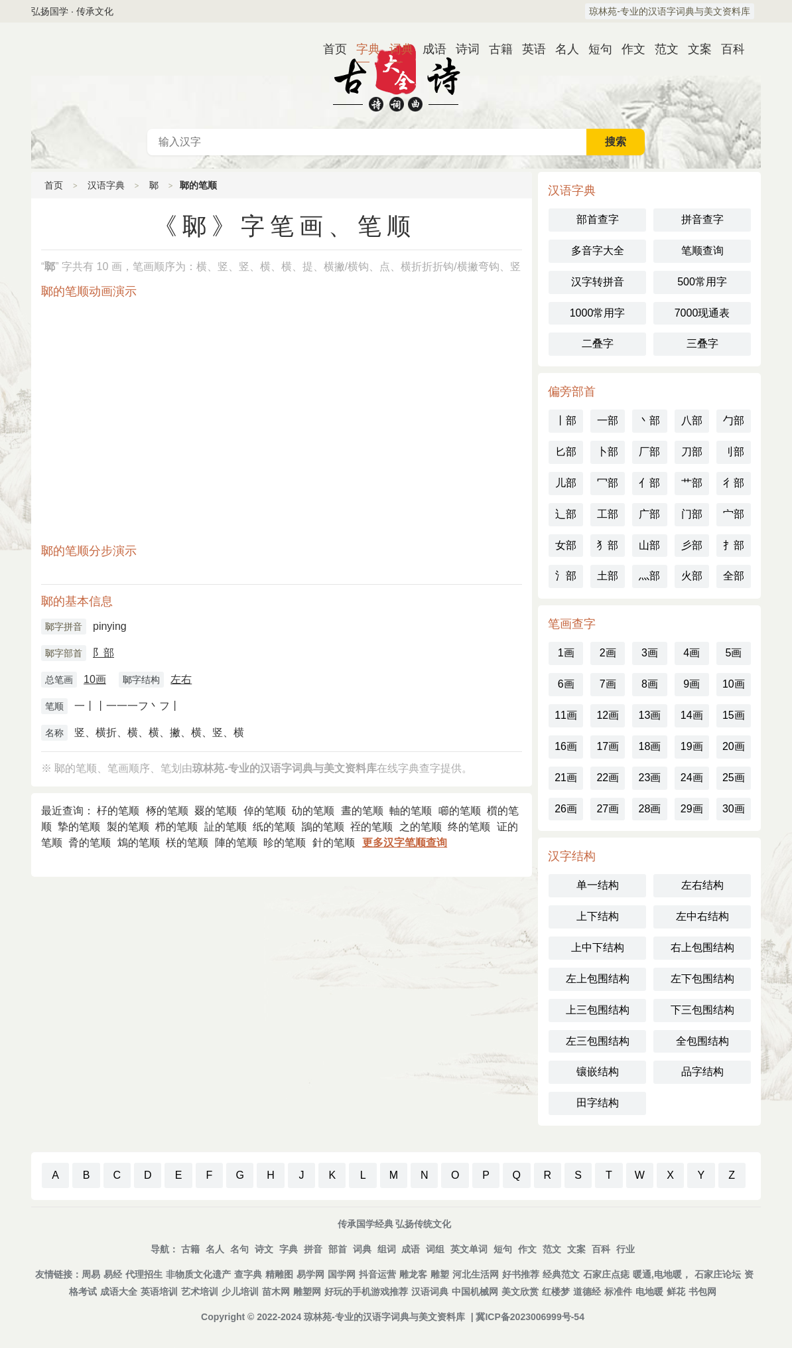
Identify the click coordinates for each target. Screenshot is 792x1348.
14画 (692, 715)
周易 (91, 1274)
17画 (607, 746)
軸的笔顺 (410, 810)
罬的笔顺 (215, 810)
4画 (691, 652)
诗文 (264, 1249)
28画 (650, 808)
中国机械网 (475, 1291)
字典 (362, 49)
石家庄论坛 (717, 1274)
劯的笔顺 (313, 810)
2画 (608, 652)
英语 (528, 49)
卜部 (607, 451)
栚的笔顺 (187, 842)
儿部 (565, 482)
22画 (607, 777)
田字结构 (597, 1102)
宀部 (733, 514)
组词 (386, 1249)
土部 (607, 575)
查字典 (248, 1274)
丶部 (649, 420)
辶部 (565, 514)
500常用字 (702, 281)
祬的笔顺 (371, 826)
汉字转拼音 (597, 281)
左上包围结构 (597, 978)
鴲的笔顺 (323, 826)
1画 (566, 652)
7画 (608, 684)
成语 (429, 49)
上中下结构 (597, 947)
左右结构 (702, 885)
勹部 (733, 420)
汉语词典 (429, 1291)
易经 (112, 1274)
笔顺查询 (702, 250)
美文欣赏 (520, 1291)
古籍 (495, 49)
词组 (435, 1249)
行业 (625, 1249)
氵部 (565, 575)
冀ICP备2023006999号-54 (530, 1316)
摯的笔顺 (79, 826)
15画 (733, 715)
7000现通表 (702, 313)
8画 (649, 684)
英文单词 (469, 1249)
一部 (607, 420)
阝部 (103, 652)
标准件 (618, 1291)
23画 (650, 777)
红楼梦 (556, 1291)
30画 (733, 808)
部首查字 (597, 219)
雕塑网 (307, 1291)
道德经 (587, 1291)
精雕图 (279, 1274)
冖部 (607, 482)
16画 (566, 746)
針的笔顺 (333, 842)
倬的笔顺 (264, 810)
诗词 (462, 49)
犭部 (607, 545)
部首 (337, 1249)
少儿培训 (240, 1291)
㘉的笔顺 (459, 810)
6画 (566, 684)
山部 (649, 545)
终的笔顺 (469, 826)
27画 (607, 808)
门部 (691, 514)
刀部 (691, 451)
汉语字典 (106, 185)
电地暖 (649, 1291)
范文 (661, 49)
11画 (566, 715)
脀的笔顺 (89, 842)
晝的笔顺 (362, 810)
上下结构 (597, 916)
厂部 (649, 451)
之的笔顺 (420, 826)
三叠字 (702, 343)
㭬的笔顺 (167, 810)
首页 (329, 49)
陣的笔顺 (236, 842)
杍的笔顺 (118, 810)
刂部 (733, 451)
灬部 (649, 575)
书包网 (702, 1291)
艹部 (691, 482)
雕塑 (439, 1274)
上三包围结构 (597, 1009)
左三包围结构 (597, 1041)
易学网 (310, 1274)
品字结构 (702, 1071)
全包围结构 (702, 1041)
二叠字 (598, 343)
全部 (733, 575)
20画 (733, 746)
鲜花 (676, 1291)
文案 (694, 49)
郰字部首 (63, 653)
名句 (239, 1249)
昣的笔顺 (284, 842)
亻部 (649, 482)
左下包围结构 (702, 978)
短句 (595, 49)
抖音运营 (377, 1274)
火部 (691, 575)
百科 (727, 49)
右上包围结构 (702, 947)
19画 (692, 746)
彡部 (691, 545)
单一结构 (597, 885)
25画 (733, 777)
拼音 (313, 1249)
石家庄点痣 (606, 1274)
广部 (649, 514)
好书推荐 (520, 1274)
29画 (692, 808)
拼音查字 (702, 219)
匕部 (565, 451)
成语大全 (118, 1291)
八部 (691, 420)
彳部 (733, 482)
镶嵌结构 (597, 1071)
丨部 (565, 420)
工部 (607, 514)
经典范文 (561, 1274)
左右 (181, 679)
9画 (691, 684)
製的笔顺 (128, 826)
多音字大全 (597, 250)
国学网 (342, 1274)
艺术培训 (199, 1291)
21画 (566, 777)
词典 (396, 49)
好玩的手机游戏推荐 (366, 1291)
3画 (649, 652)
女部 (565, 545)
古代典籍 (396, 75)
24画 (692, 777)
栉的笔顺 (176, 826)
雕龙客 (413, 1274)
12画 (607, 715)
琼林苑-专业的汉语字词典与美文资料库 (669, 11)
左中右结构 (702, 916)
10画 (95, 679)
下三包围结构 (702, 1009)
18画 (650, 746)
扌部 (733, 545)
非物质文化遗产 (198, 1274)
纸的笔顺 (274, 826)
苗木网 (276, 1291)
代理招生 (144, 1274)
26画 (566, 808)
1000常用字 (598, 313)
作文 (628, 49)
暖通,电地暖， (662, 1274)
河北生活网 (475, 1274)
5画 (733, 652)
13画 (650, 715)
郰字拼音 (63, 626)
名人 (561, 49)
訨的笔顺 (225, 826)
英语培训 (159, 1291)
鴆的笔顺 (138, 842)
